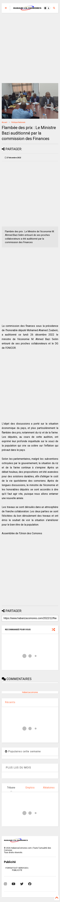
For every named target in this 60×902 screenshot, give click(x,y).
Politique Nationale (18, 122)
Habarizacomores (30, 692)
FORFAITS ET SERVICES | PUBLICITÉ (17, 869)
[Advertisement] (30, 48)
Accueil (4, 122)
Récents (10, 702)
